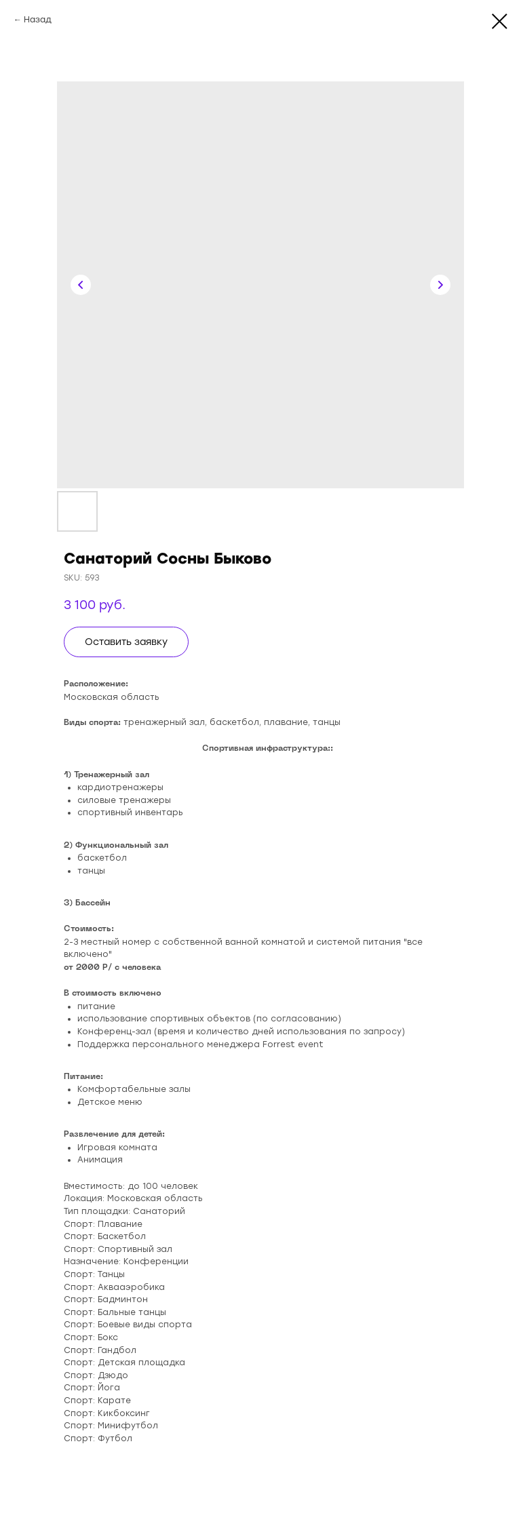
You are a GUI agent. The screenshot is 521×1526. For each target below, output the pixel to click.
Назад (38, 19)
